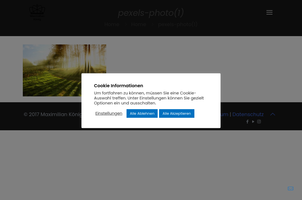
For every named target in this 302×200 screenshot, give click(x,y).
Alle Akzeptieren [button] (176, 113)
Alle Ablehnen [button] (142, 113)
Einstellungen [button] (108, 113)
